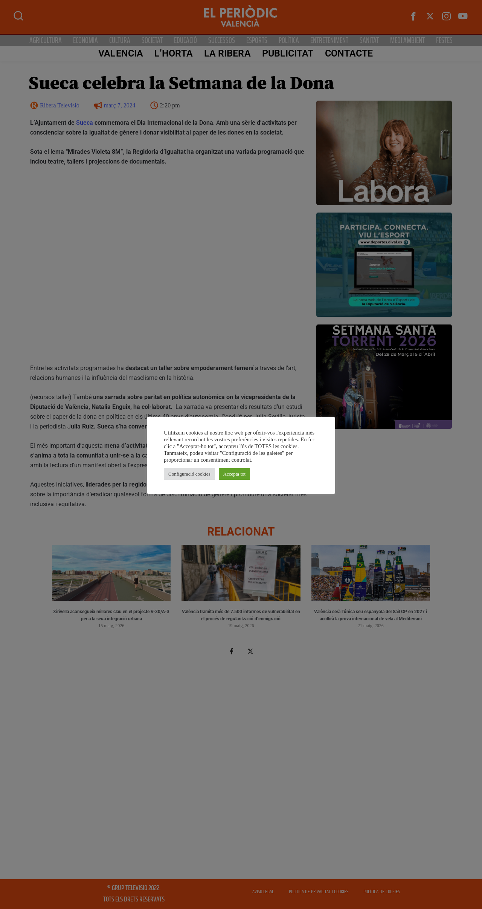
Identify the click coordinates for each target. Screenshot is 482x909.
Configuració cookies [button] (189, 474)
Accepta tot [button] (234, 474)
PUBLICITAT (287, 53)
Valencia (120, 53)
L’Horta (173, 53)
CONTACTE (349, 53)
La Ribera (227, 53)
